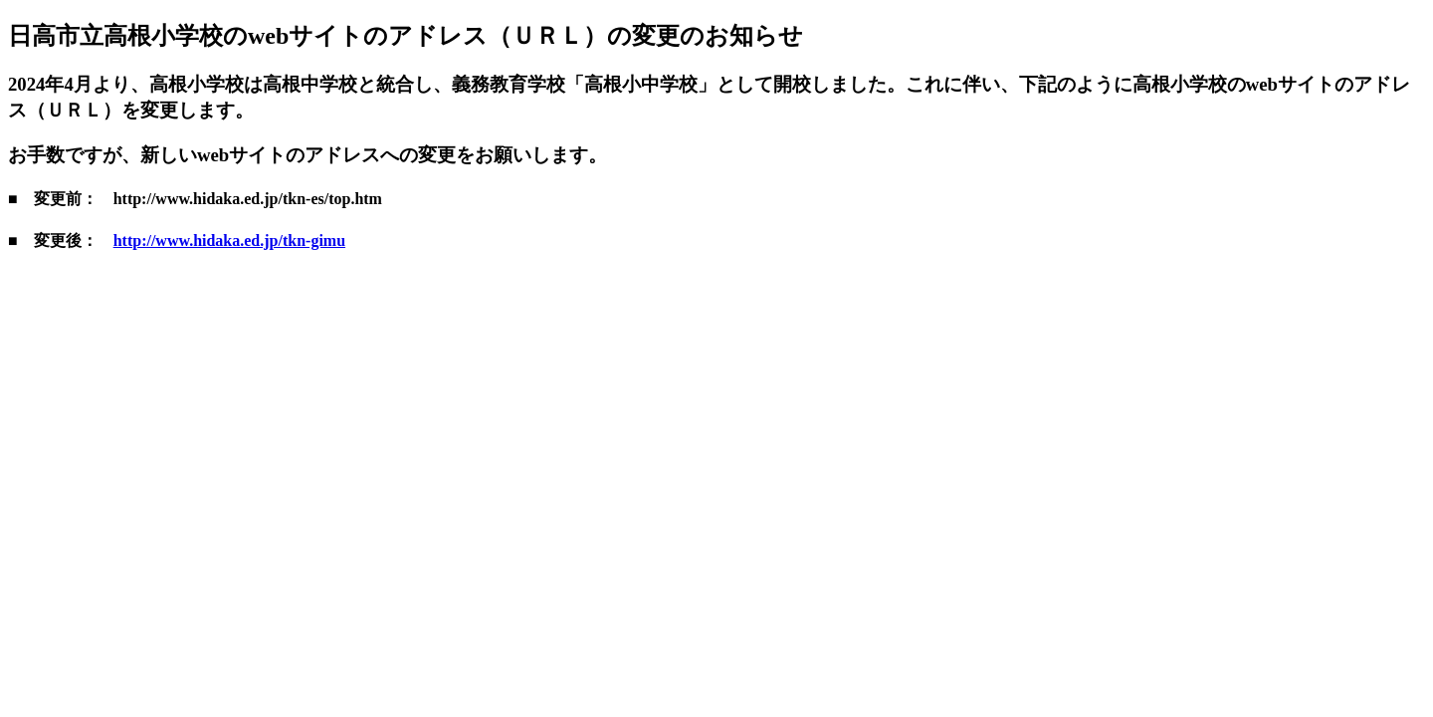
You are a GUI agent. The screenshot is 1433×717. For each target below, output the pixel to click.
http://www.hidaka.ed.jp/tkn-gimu (229, 240)
